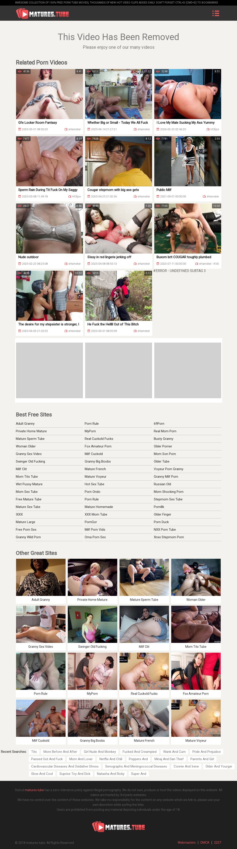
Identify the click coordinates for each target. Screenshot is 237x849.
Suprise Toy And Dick (75, 774)
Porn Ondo (92, 492)
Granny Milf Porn (166, 477)
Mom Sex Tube (27, 492)
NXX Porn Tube (165, 530)
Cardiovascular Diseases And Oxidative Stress (65, 766)
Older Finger (162, 514)
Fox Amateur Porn (98, 446)
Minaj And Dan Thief (169, 759)
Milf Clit (21, 469)
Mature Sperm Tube (30, 439)
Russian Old (162, 484)
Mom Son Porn (165, 454)
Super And (138, 774)
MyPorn (90, 431)
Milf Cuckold (94, 454)
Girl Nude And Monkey (100, 752)
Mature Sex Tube (28, 507)
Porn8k (159, 507)
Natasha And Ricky (110, 774)
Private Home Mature (31, 431)
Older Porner (163, 446)
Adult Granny (25, 424)
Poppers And (138, 759)
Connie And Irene (186, 766)
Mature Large (25, 522)
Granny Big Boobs (98, 461)
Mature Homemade (99, 507)
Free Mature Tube (28, 499)
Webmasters (187, 842)
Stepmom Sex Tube (168, 499)
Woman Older (26, 446)
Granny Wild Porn (28, 537)
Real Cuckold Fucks (99, 439)
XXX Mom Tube (96, 514)
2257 (217, 842)
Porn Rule (92, 424)
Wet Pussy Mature (29, 484)
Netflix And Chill (110, 759)
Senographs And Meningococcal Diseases (136, 766)
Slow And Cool (42, 774)
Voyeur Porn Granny (168, 469)
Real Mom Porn (165, 431)
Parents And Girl (202, 759)
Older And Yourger (219, 766)
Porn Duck (161, 522)
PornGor (91, 522)
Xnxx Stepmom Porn (169, 537)
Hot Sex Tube (94, 484)
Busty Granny (163, 439)
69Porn (159, 424)
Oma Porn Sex (95, 537)
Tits (34, 752)
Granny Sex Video (29, 454)
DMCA (204, 842)
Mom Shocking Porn (168, 492)
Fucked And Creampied (140, 752)
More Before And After (60, 752)
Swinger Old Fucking (30, 461)
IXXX (19, 514)
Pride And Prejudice (206, 752)
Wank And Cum (174, 752)
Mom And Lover (81, 759)
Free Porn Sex (26, 530)
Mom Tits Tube (27, 477)
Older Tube (161, 461)
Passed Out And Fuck (47, 759)
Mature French (95, 469)
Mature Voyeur (95, 477)
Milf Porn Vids (95, 530)
